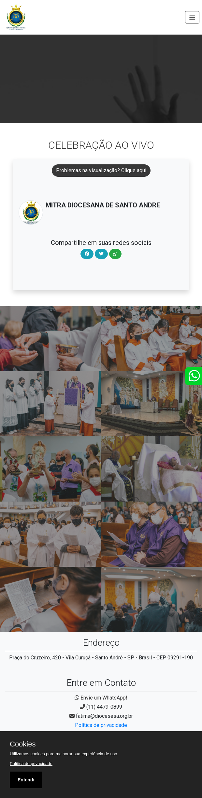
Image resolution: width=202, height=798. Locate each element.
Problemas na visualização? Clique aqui (101, 170)
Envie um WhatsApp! (101, 698)
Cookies (23, 744)
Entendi (26, 779)
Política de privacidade (101, 725)
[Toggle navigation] (192, 17)
